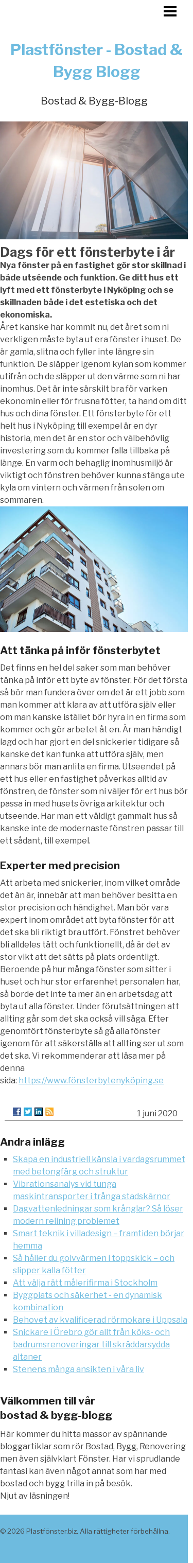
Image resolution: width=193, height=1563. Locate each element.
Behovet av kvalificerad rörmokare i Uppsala (100, 1320)
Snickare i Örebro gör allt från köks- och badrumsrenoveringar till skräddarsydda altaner (91, 1344)
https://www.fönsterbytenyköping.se (91, 1080)
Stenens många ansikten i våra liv (78, 1369)
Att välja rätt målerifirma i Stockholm (85, 1283)
